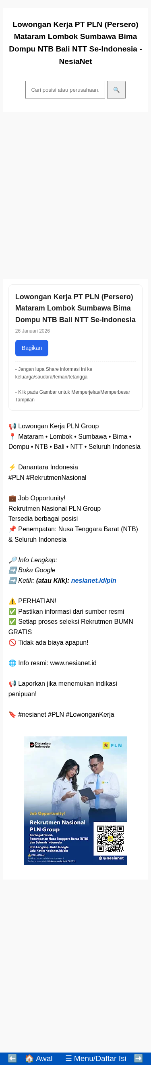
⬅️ (12, 1058)
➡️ (138, 1058)
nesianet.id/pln (93, 580)
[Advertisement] (75, 195)
